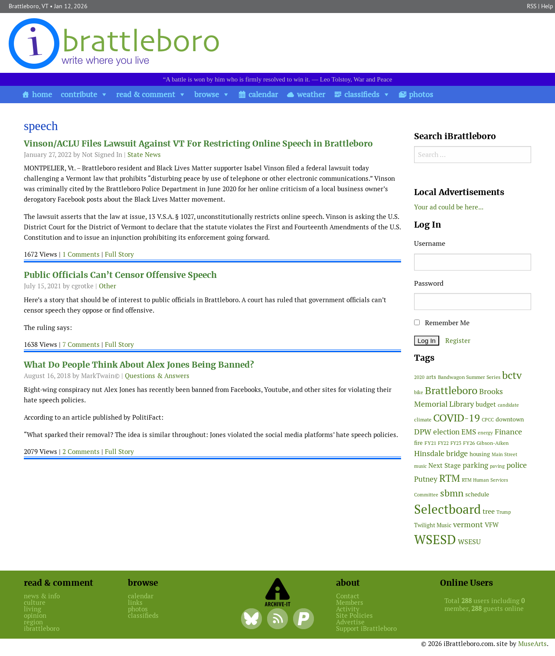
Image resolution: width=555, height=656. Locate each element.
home (42, 94)
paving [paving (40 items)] (497, 466)
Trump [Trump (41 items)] (503, 512)
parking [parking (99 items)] (475, 465)
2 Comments (81, 451)
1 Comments (81, 254)
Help (547, 6)
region (33, 622)
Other (107, 286)
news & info (42, 596)
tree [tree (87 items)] (489, 511)
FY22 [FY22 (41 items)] (443, 443)
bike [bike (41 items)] (418, 392)
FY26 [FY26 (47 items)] (469, 443)
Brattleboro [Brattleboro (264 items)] (451, 390)
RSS (531, 6)
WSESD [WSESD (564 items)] (435, 540)
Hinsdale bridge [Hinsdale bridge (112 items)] (441, 453)
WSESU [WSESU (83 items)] (469, 541)
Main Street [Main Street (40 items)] (504, 454)
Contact (347, 596)
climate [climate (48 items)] (422, 419)
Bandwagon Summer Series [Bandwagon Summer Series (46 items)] (469, 377)
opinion (35, 615)
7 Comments (81, 344)
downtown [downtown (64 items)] (510, 419)
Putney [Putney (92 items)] (425, 479)
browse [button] (206, 94)
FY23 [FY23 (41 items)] (456, 443)
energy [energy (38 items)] (485, 433)
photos (421, 94)
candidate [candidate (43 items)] (508, 405)
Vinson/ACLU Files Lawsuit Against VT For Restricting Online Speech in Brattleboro (198, 143)
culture (35, 602)
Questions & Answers (157, 376)
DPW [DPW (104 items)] (422, 432)
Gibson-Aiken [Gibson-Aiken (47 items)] (493, 443)
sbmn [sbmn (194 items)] (452, 493)
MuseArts (532, 644)
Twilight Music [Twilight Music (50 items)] (432, 525)
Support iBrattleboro (366, 628)
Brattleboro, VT (28, 6)
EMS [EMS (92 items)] (468, 432)
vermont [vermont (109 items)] (468, 524)
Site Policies (354, 615)
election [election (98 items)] (446, 432)
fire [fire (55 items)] (418, 443)
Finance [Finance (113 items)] (508, 432)
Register (457, 340)
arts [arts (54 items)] (431, 377)
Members (349, 602)
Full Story (119, 254)
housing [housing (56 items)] (480, 454)
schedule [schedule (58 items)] (477, 494)
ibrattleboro (41, 628)
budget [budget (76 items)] (486, 404)
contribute (79, 94)
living (32, 609)
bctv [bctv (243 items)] (512, 375)
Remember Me (442, 322)
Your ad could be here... (448, 207)
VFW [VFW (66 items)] (492, 525)
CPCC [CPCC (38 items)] (488, 420)
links (135, 602)
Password (429, 283)
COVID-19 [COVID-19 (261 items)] (456, 417)
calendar (263, 94)
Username (429, 243)
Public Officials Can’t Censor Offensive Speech (120, 275)
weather (311, 94)
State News (144, 154)
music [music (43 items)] (420, 466)
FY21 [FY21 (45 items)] (430, 443)
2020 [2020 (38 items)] (419, 377)
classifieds (361, 94)
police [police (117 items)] (516, 465)
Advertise (350, 622)
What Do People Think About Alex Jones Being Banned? (139, 364)
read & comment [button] (145, 94)
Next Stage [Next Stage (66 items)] (444, 465)
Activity (347, 609)
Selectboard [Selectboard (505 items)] (447, 509)
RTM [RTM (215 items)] (449, 478)
